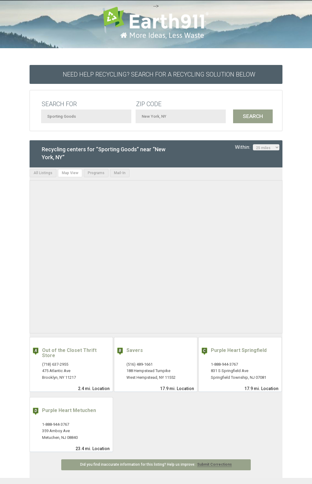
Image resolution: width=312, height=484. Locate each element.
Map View (70, 173)
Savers (134, 350)
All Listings (43, 173)
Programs (96, 173)
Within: (257, 147)
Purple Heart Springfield (239, 350)
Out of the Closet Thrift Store (69, 353)
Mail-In (120, 173)
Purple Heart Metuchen (69, 410)
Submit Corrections (214, 464)
